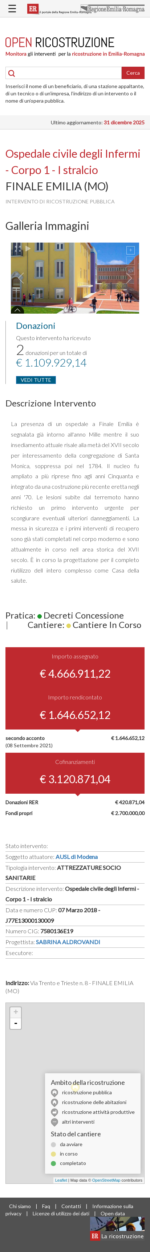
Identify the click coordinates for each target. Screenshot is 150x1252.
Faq (46, 1206)
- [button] (15, 1023)
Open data (113, 1213)
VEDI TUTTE (36, 380)
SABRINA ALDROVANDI (68, 941)
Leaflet (61, 1180)
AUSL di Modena (77, 856)
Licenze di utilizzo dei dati (61, 1213)
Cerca (133, 73)
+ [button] (15, 1012)
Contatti (71, 1206)
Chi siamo (20, 1206)
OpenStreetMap (106, 1180)
